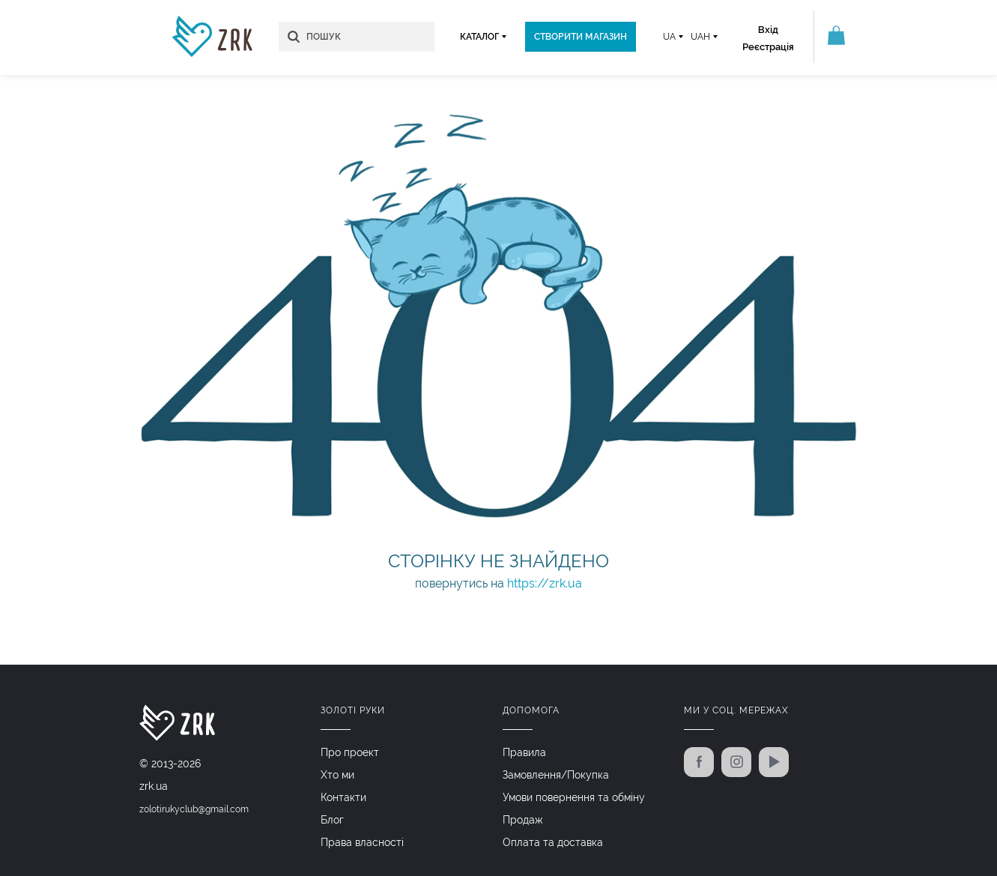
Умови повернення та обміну (574, 797)
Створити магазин (580, 36)
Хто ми (337, 775)
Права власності (362, 842)
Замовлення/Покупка (556, 775)
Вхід (768, 29)
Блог (332, 820)
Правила (524, 752)
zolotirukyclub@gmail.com (194, 809)
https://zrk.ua (544, 583)
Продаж (523, 820)
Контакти (343, 797)
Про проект (350, 752)
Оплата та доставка (553, 842)
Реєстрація (768, 47)
